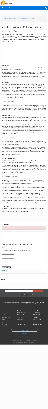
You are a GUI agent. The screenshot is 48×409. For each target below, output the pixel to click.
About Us (12, 340)
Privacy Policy (28, 340)
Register (11, 7)
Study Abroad (20, 310)
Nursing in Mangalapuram (38, 310)
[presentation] (11, 263)
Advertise (24, 333)
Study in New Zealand (21, 322)
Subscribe (38, 290)
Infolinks (3, 314)
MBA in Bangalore (36, 314)
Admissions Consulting (6, 310)
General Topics (12, 18)
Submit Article (5, 270)
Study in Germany (20, 314)
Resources (6, 18)
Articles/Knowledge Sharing (23, 18)
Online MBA (4, 326)
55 (16, 31)
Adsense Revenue (5, 312)
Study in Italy (20, 315)
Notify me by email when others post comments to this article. (17, 244)
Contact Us (17, 340)
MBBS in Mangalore (36, 320)
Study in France (20, 319)
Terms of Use (34, 340)
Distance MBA (35, 317)
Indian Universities (21, 324)
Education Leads (24, 330)
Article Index (8, 272)
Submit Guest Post (24, 336)
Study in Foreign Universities (23, 312)
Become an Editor (5, 315)
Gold (10, 31)
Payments (4, 319)
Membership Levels (6, 317)
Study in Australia (20, 320)
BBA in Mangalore (36, 322)
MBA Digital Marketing (37, 324)
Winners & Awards (5, 320)
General (32, 18)
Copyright (23, 340)
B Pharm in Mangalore (37, 319)
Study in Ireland (20, 317)
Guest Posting (5, 322)
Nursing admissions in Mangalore (39, 315)
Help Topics (4, 324)
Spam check (5, 259)
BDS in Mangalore (36, 312)
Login (6, 7)
